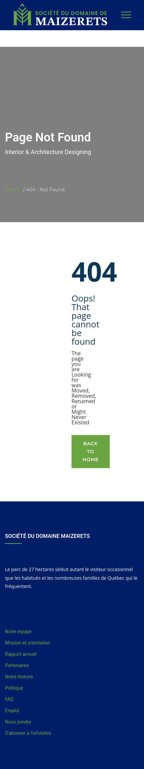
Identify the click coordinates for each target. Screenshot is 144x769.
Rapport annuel (21, 654)
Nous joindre (18, 722)
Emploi (12, 710)
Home (12, 190)
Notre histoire (19, 676)
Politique (14, 688)
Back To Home (90, 452)
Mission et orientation (27, 642)
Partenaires (17, 665)
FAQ (9, 699)
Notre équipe (18, 631)
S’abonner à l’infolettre (28, 733)
